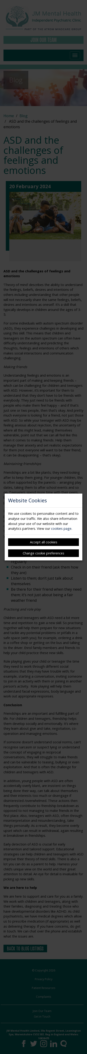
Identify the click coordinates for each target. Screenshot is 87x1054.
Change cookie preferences (43, 553)
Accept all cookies (43, 542)
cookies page (61, 528)
